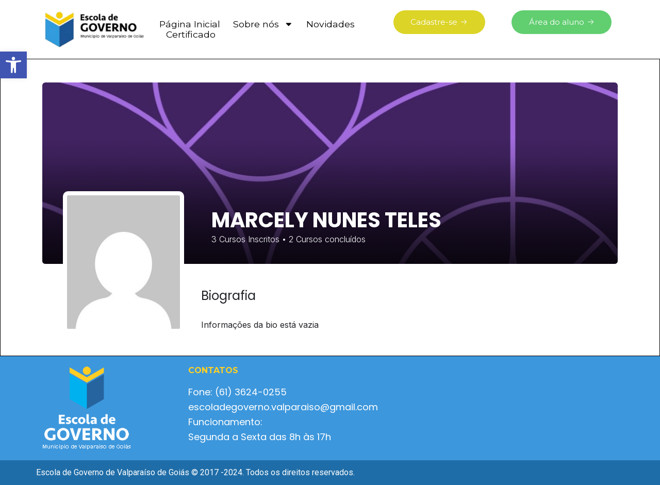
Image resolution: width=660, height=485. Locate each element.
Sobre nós (263, 24)
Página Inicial (189, 24)
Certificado (191, 34)
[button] (13, 65)
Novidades (330, 24)
